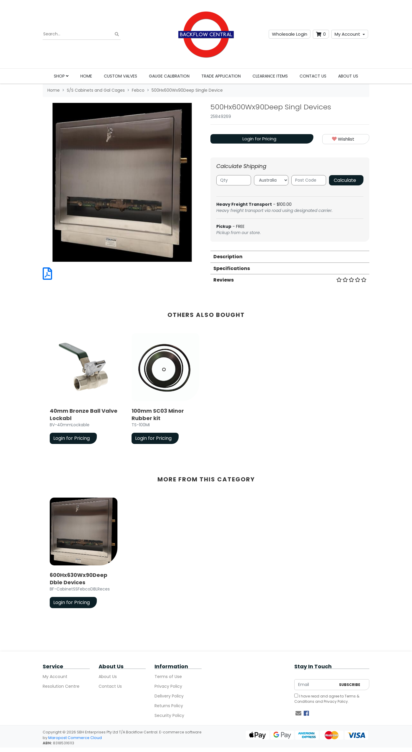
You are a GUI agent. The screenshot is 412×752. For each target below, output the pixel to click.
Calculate (345, 180)
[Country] (271, 180)
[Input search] (82, 34)
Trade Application (221, 76)
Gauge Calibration (169, 76)
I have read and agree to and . (326, 699)
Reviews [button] (289, 280)
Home (86, 76)
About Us (348, 76)
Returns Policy (168, 706)
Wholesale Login (289, 34)
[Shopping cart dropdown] (321, 34)
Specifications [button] (231, 268)
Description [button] (227, 256)
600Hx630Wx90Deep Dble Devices (78, 578)
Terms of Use (168, 676)
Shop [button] (61, 76)
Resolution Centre (61, 686)
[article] (83, 389)
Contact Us (313, 76)
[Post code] (308, 180)
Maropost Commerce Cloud (75, 737)
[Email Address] (315, 684)
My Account (347, 34)
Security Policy (169, 715)
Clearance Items (270, 76)
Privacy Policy (168, 686)
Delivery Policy (169, 696)
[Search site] (117, 34)
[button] (345, 139)
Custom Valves (120, 76)
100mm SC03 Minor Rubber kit (158, 414)
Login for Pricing (259, 139)
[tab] (289, 256)
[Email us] (298, 713)
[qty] (233, 180)
